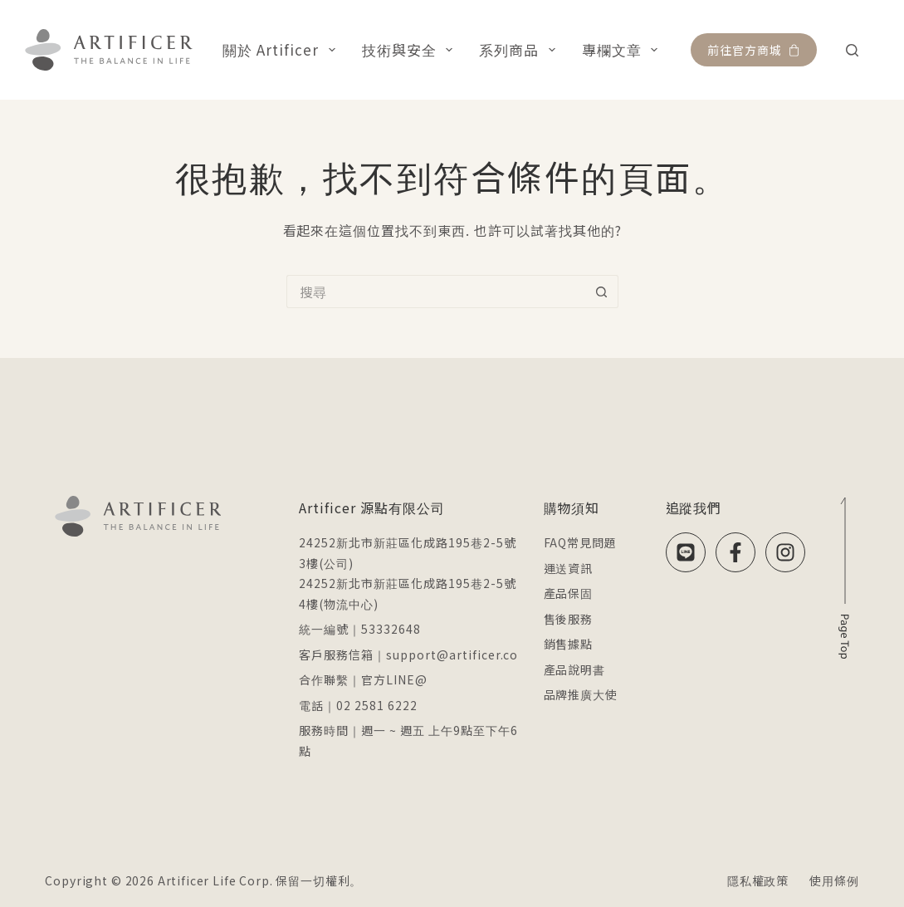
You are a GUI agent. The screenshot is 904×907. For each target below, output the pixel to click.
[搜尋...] (435, 291)
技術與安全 (411, 49)
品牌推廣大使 (581, 694)
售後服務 (569, 618)
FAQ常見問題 (581, 542)
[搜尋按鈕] (601, 291)
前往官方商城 (753, 50)
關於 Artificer (282, 49)
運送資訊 (569, 568)
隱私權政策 (758, 880)
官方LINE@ (394, 679)
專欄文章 (623, 49)
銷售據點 (569, 643)
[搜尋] (852, 50)
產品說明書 (575, 669)
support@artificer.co (452, 654)
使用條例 (833, 880)
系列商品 (520, 49)
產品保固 (569, 593)
